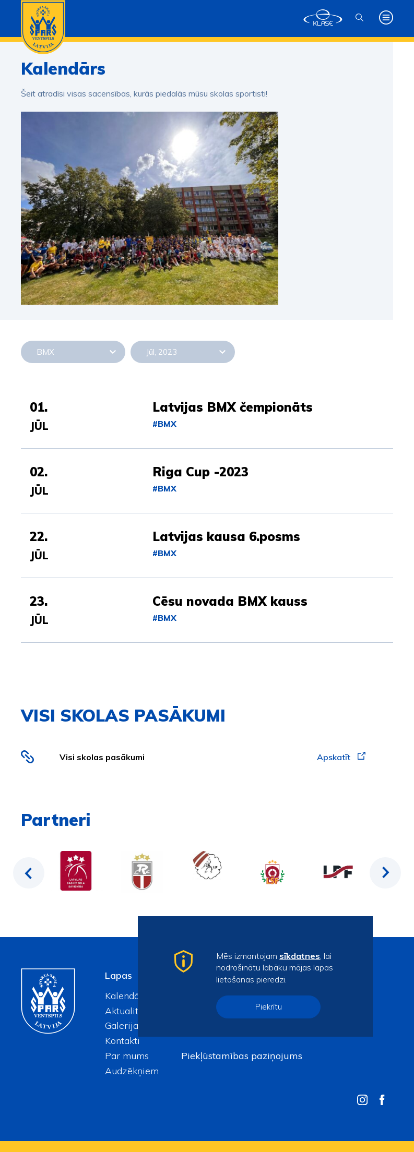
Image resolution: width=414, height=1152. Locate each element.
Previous (28, 873)
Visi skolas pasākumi (102, 757)
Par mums (127, 1056)
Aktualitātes (130, 1011)
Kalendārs (126, 996)
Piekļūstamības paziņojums (241, 1056)
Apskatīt (341, 757)
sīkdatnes (299, 956)
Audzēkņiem (132, 1071)
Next (385, 873)
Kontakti (122, 1041)
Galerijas (124, 1025)
